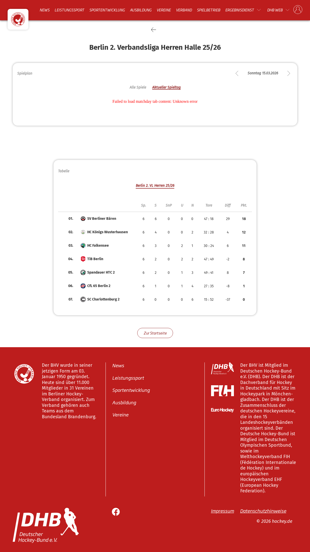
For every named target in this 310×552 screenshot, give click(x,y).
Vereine (164, 10)
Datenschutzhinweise (263, 510)
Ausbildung (140, 10)
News (44, 10)
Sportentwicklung (107, 10)
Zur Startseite (155, 333)
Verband (184, 10)
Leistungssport (69, 10)
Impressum (222, 510)
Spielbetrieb (208, 10)
